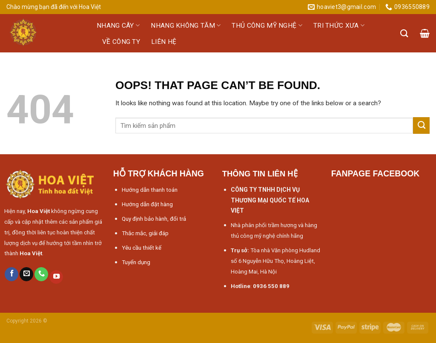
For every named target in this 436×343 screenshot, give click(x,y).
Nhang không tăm (186, 25)
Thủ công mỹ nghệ (267, 25)
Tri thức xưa (338, 25)
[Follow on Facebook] (11, 274)
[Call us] (41, 274)
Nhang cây (118, 25)
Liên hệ (163, 42)
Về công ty (121, 42)
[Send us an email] (26, 274)
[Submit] (421, 125)
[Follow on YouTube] (56, 277)
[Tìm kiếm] (404, 33)
